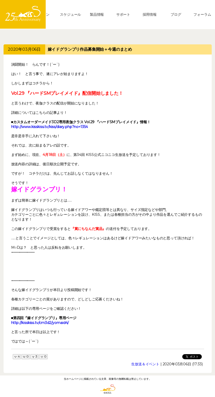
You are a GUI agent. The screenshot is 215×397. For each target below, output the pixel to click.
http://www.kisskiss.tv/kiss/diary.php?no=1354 (49, 126)
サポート (123, 14)
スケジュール (70, 14)
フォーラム (202, 14)
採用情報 (150, 14)
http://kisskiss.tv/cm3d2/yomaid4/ (40, 322)
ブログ (176, 14)
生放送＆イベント (145, 364)
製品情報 (97, 14)
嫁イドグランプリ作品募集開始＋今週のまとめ (90, 49)
